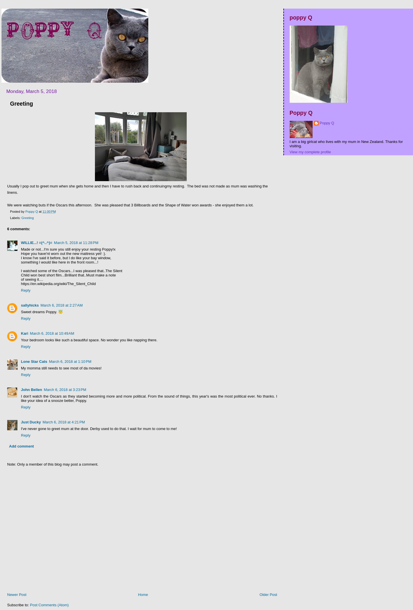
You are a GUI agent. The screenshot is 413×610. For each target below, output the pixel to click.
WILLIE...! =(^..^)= (36, 243)
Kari (24, 333)
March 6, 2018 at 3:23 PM (65, 390)
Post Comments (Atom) (49, 605)
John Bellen (31, 390)
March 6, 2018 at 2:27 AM (61, 305)
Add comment (21, 446)
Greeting (28, 218)
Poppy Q (327, 123)
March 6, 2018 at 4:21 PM (63, 422)
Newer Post (16, 594)
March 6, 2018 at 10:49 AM (52, 333)
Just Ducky (31, 422)
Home (143, 594)
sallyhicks (30, 305)
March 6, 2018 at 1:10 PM (70, 361)
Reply (25, 290)
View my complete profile (310, 152)
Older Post (268, 594)
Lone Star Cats (34, 361)
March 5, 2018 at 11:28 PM (76, 243)
